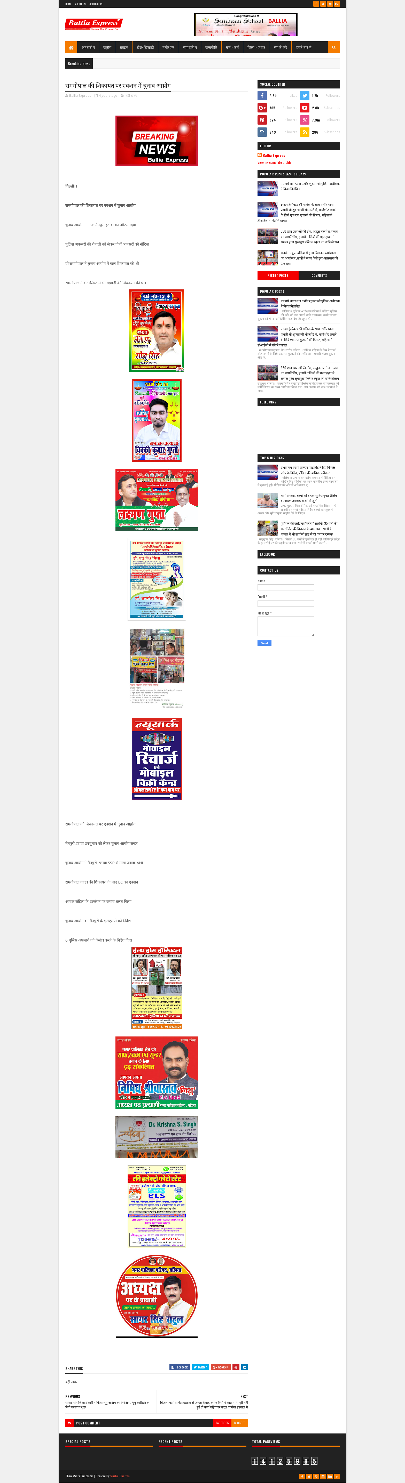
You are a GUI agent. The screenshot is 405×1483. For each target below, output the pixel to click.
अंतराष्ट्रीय (88, 47)
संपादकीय (190, 47)
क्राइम (124, 47)
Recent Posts (278, 275)
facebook (222, 1423)
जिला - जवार (256, 47)
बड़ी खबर (131, 95)
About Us (80, 4)
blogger (240, 1423)
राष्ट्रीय (107, 47)
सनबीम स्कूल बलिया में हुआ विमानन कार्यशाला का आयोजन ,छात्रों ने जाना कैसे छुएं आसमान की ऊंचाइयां (309, 258)
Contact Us (95, 4)
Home (68, 4)
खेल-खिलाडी (145, 47)
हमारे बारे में (303, 47)
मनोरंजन (168, 47)
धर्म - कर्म (232, 47)
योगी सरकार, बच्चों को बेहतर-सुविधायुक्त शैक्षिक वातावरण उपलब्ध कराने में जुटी (309, 498)
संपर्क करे (280, 47)
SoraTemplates (84, 1476)
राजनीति (211, 47)
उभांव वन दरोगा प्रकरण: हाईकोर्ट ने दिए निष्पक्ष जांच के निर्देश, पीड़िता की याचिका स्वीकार (308, 470)
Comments (319, 275)
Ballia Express (274, 155)
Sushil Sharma (120, 1476)
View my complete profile (274, 162)
